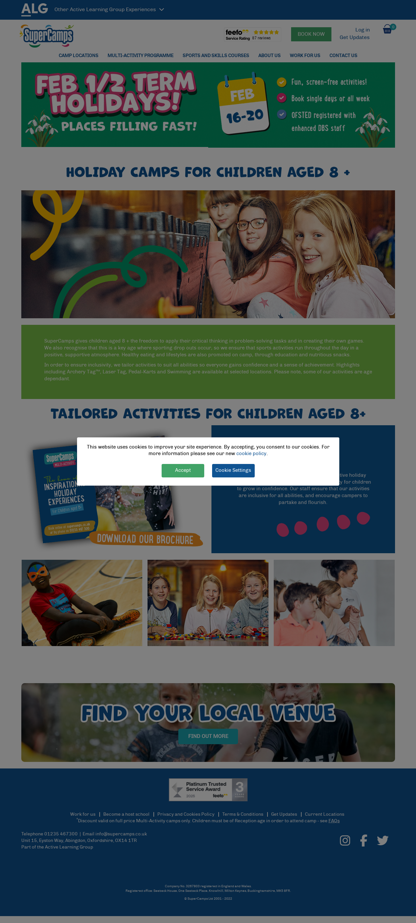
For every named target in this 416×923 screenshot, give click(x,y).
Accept (183, 470)
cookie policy (251, 453)
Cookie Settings (233, 470)
